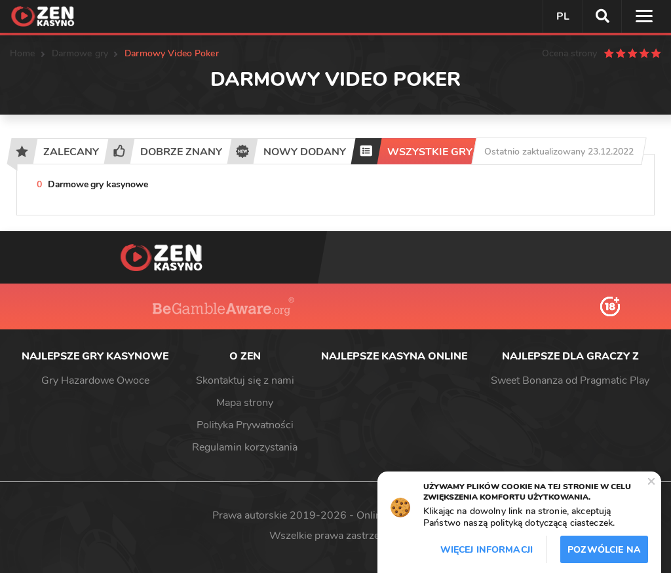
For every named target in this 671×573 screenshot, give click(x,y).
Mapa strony (244, 403)
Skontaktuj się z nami (245, 380)
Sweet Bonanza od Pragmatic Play (570, 380)
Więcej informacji (486, 550)
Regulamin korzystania (244, 447)
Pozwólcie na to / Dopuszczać (604, 553)
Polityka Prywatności (245, 425)
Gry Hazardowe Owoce (95, 380)
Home (22, 53)
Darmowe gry (80, 53)
